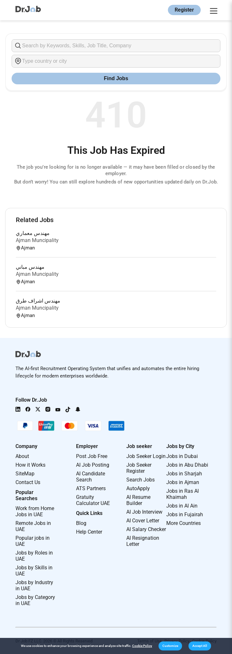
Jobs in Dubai (182, 456)
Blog (81, 523)
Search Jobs (140, 480)
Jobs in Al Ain (182, 506)
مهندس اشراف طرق (38, 301)
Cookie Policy (142, 646)
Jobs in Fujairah (184, 514)
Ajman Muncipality (37, 240)
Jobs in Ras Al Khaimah (182, 494)
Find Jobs (116, 78)
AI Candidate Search (90, 477)
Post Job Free (91, 456)
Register (184, 10)
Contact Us (27, 482)
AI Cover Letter (142, 521)
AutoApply (138, 488)
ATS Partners (91, 488)
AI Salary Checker (146, 529)
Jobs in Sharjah (184, 474)
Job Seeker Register (138, 468)
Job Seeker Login (146, 456)
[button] (170, 645)
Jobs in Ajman (182, 482)
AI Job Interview (144, 512)
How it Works (30, 465)
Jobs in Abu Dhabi (187, 465)
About (22, 456)
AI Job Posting (92, 465)
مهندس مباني (30, 267)
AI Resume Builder (138, 500)
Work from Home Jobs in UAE (34, 511)
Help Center (89, 532)
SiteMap (24, 474)
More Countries (183, 523)
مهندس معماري (33, 233)
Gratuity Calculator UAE (93, 500)
